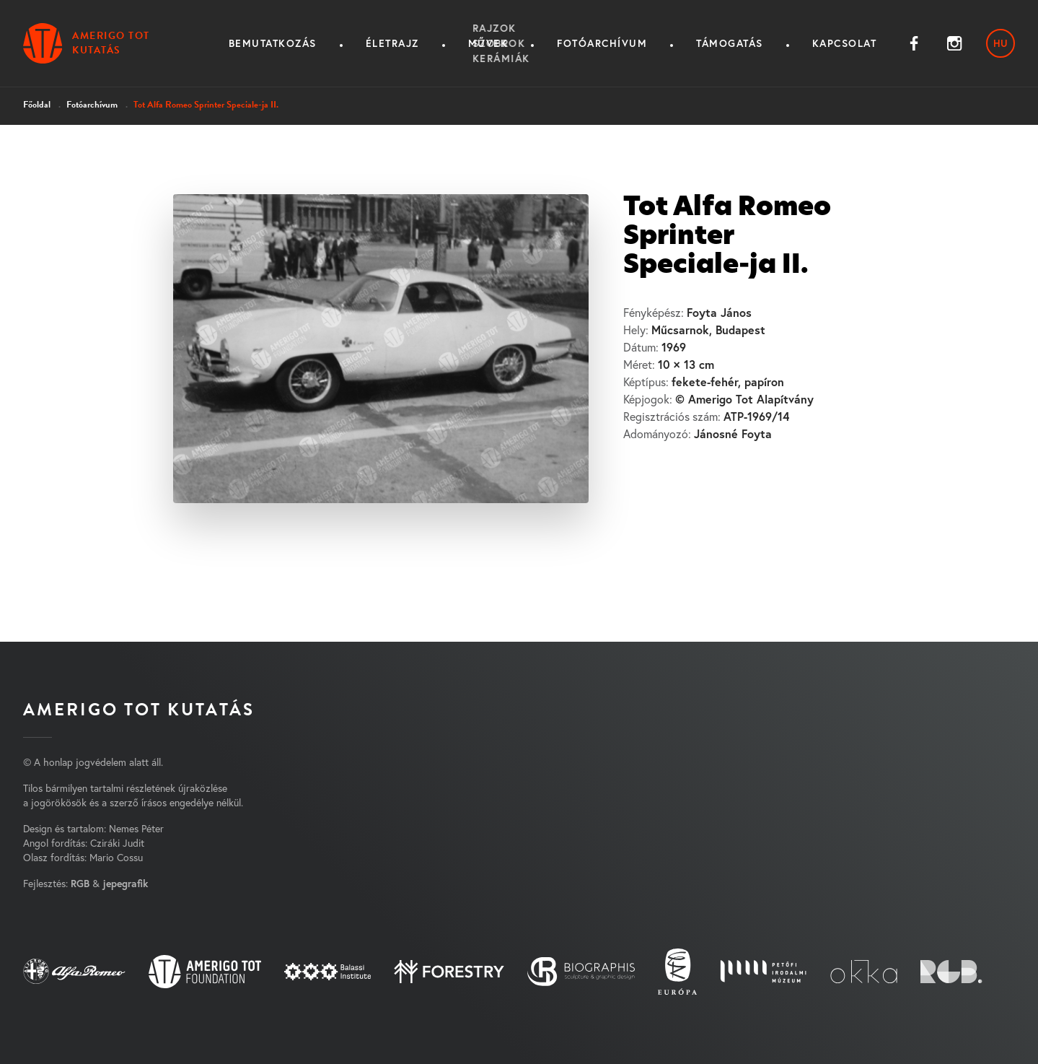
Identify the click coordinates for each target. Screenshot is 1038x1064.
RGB (80, 883)
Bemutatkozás (273, 43)
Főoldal (36, 104)
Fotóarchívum (602, 43)
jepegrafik (125, 883)
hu (1000, 43)
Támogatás (729, 43)
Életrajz (392, 43)
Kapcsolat (844, 43)
